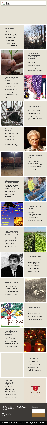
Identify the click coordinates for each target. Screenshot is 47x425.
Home (29, 3)
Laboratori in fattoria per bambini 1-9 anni (12, 181)
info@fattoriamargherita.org (8, 416)
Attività (33, 3)
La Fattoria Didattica (21, 407)
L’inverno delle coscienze (9, 129)
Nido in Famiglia (33, 358)
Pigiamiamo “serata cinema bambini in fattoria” (11, 79)
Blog (39, 3)
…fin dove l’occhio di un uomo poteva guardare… (11, 30)
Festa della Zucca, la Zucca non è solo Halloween (11, 332)
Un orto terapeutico (34, 256)
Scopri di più (14, 45)
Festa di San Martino (11, 282)
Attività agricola (20, 408)
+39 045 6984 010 (8, 414)
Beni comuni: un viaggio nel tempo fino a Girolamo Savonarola (34, 56)
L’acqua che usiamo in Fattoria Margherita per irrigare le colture (12, 232)
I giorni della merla (34, 106)
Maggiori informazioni (31, 423)
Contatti (43, 3)
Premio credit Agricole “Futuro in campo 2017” (11, 382)
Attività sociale (20, 406)
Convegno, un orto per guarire (34, 308)
